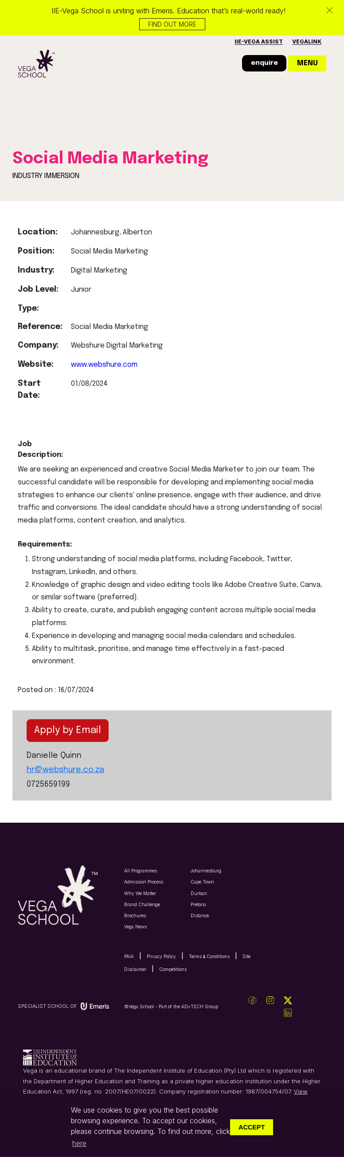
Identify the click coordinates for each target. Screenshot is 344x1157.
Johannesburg (206, 870)
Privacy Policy (161, 956)
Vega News (135, 926)
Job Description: (40, 449)
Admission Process (143, 881)
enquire (264, 63)
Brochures (135, 915)
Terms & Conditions (209, 956)
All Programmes (140, 870)
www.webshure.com (104, 364)
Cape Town (202, 881)
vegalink (306, 41)
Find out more (172, 24)
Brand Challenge (142, 904)
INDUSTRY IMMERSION (45, 176)
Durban (199, 893)
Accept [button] (251, 1127)
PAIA (129, 956)
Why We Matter (140, 893)
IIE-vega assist (259, 41)
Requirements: (42, 544)
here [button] (79, 1143)
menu (307, 63)
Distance (200, 915)
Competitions (173, 969)
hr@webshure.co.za (65, 770)
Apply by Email (67, 730)
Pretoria (198, 904)
